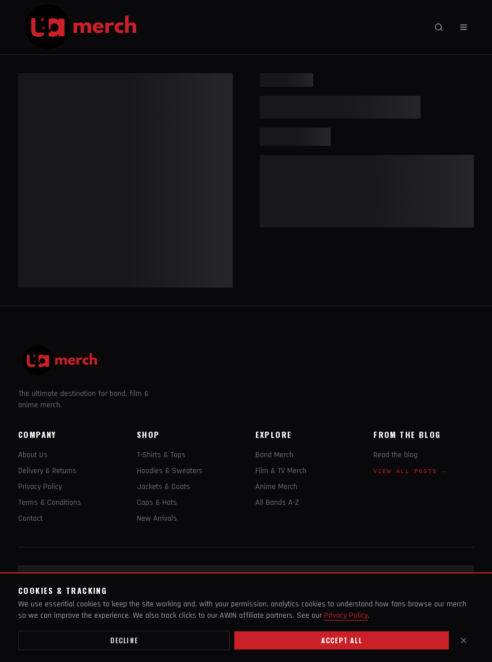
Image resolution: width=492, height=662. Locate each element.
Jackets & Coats (163, 487)
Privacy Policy (40, 487)
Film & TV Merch (280, 471)
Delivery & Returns (47, 471)
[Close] (463, 640)
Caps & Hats (157, 502)
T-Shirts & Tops (161, 455)
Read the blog (395, 455)
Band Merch (274, 455)
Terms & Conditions (49, 502)
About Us (33, 455)
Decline (124, 640)
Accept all (341, 640)
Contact (30, 518)
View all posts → (409, 472)
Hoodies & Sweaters (170, 471)
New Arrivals (157, 518)
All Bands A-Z (277, 502)
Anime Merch (276, 487)
